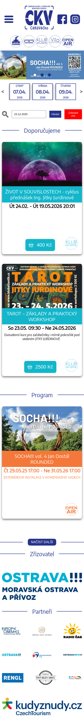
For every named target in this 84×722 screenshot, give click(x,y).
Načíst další (42, 542)
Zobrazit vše (73, 114)
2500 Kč (40, 367)
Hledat (55, 114)
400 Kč (40, 245)
